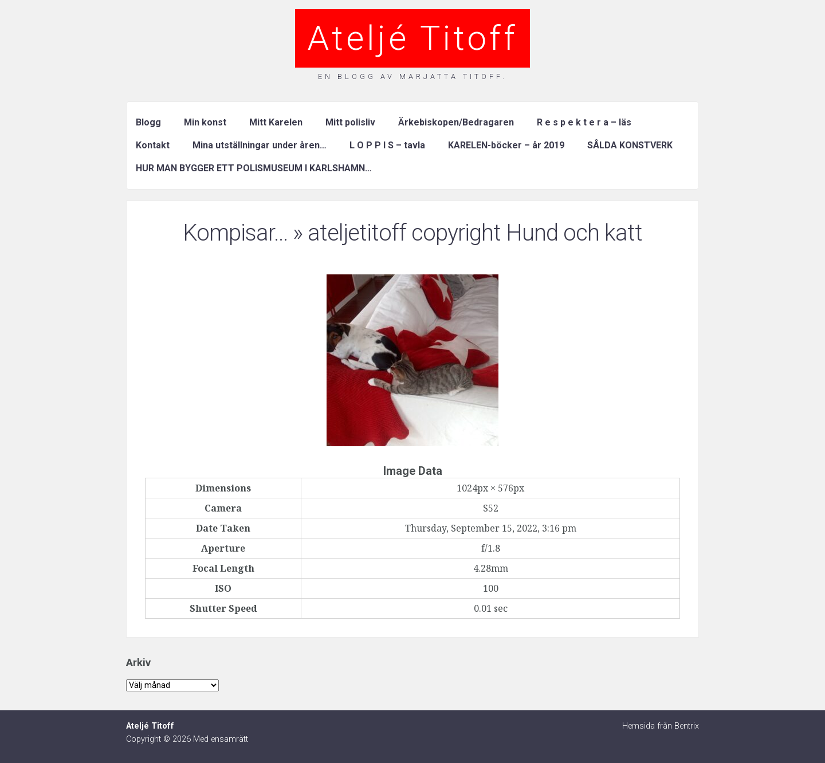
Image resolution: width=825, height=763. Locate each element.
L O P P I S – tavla (387, 145)
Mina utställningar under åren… (259, 145)
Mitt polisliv (350, 122)
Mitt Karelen (275, 122)
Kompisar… (235, 232)
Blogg (148, 122)
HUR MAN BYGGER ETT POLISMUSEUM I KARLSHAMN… (254, 168)
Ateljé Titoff (412, 38)
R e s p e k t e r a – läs (584, 122)
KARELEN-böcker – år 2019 (506, 145)
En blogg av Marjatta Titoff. (412, 76)
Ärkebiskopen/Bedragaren (456, 122)
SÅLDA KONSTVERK (630, 145)
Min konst (205, 122)
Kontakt (153, 145)
